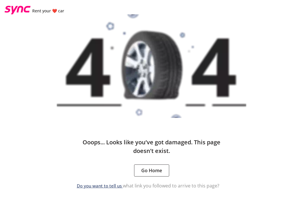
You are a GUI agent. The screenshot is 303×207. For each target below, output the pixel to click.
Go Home (151, 170)
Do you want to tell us (100, 186)
